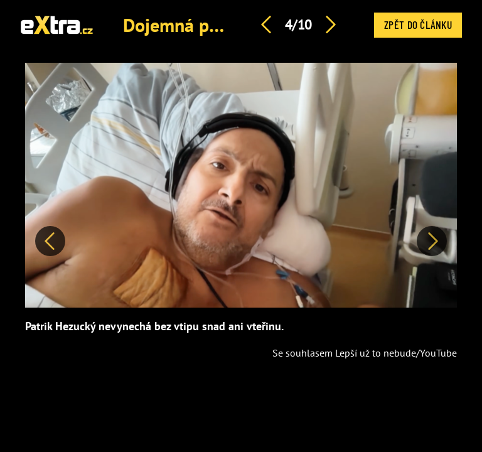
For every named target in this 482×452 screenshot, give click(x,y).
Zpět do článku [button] (418, 24)
